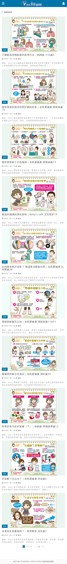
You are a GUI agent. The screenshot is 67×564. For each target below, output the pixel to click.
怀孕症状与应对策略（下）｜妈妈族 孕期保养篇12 (30, 426)
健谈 (19, 59)
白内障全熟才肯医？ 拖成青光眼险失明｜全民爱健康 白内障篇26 (33, 268)
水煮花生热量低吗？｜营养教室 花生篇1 (24, 531)
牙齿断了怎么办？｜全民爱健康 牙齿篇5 (24, 478)
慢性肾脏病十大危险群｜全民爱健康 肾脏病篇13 (29, 162)
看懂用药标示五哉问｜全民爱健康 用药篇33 (26, 374)
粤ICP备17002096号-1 (22, 561)
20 (39, 547)
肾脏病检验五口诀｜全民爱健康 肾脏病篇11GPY (29, 321)
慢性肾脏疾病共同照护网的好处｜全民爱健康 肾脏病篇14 (32, 108)
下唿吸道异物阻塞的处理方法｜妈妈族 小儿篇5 (28, 54)
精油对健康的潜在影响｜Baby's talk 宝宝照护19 (29, 214)
